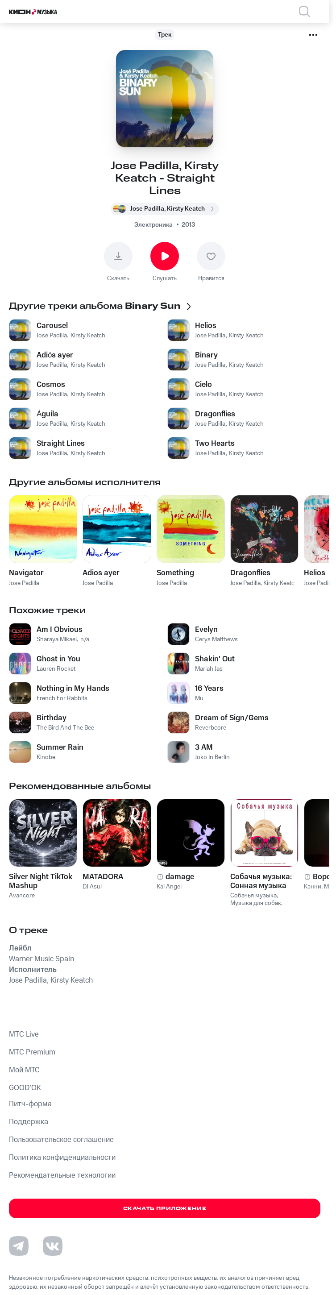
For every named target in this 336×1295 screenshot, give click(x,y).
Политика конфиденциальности (62, 1157)
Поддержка (28, 1122)
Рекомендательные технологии (62, 1175)
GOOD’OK (25, 1088)
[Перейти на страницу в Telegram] (19, 1246)
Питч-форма (30, 1104)
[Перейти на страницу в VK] (52, 1246)
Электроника (153, 224)
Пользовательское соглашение (61, 1139)
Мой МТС (24, 1070)
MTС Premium (32, 1052)
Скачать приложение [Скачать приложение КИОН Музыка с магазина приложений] (165, 1208)
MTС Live (24, 1034)
